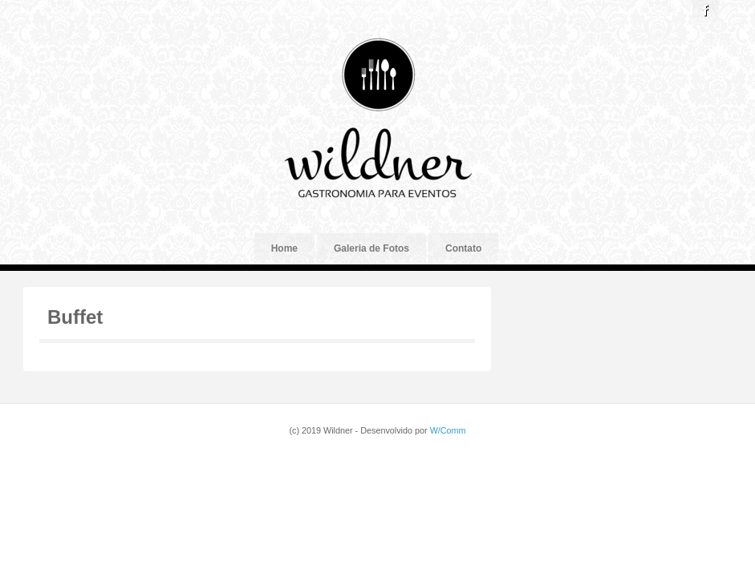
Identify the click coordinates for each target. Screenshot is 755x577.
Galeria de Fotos (371, 248)
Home (284, 248)
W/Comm (448, 430)
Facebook (705, 10)
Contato (463, 248)
